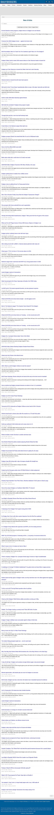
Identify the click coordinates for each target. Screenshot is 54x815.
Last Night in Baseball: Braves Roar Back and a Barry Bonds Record (19, 498)
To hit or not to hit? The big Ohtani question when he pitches (17, 588)
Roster (25, 5)
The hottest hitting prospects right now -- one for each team (16, 641)
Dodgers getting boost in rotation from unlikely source (15, 173)
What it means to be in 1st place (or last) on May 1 (14, 546)
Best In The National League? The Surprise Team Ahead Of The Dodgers (20, 306)
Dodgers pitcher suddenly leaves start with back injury (15, 233)
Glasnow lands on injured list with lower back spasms (15, 80)
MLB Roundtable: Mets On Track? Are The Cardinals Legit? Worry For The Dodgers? (23, 51)
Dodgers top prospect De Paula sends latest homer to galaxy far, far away (20, 450)
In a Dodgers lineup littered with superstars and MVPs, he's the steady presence (21, 526)
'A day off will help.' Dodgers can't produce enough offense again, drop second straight (23, 662)
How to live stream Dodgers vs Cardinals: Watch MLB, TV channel (18, 488)
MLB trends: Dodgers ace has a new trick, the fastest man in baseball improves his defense (24, 679)
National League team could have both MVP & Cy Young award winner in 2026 (21, 261)
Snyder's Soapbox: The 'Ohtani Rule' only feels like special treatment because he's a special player (26, 748)
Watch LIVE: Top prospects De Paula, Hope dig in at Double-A (17, 775)
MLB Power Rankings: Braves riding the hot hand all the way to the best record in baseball (24, 376)
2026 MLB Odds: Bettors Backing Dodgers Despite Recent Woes (18, 346)
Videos (29, 27)
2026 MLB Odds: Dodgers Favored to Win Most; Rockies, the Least (18, 164)
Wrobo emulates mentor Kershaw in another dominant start (16, 434)
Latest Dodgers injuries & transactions (11, 272)
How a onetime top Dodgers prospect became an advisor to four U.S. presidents (21, 385)
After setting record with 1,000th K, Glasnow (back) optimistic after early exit (20, 244)
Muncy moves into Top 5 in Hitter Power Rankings (14, 630)
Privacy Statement (29, 813)
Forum (13, 5)
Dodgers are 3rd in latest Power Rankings (12, 395)
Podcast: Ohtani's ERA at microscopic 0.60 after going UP (16, 768)
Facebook (46, 2)
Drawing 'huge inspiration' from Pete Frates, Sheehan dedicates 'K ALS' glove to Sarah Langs (25, 480)
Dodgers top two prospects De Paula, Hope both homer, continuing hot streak (21, 738)
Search (52, 2)
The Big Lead (11, 127)
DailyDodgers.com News (22, 27)
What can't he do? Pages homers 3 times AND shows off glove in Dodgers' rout (21, 223)
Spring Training (38, 5)
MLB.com (10, 43)
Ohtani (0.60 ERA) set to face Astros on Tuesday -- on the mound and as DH (21, 315)
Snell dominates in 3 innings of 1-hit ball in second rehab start (17, 709)
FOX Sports (10, 53)
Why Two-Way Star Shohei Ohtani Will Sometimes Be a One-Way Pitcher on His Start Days (24, 651)
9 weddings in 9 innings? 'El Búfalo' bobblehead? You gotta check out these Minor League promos (26, 567)
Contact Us (23, 813)
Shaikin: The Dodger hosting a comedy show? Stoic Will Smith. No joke (19, 609)
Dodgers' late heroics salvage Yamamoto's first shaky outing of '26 (18, 789)
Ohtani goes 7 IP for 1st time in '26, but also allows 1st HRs (16, 251)
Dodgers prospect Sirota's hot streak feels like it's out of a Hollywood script (20, 136)
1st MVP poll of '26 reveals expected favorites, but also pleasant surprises (20, 288)
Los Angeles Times (12, 32)
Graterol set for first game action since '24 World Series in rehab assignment (21, 470)
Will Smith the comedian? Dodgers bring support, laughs (16, 105)
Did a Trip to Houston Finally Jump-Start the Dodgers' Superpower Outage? (20, 194)
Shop (45, 5)
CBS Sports (10, 62)
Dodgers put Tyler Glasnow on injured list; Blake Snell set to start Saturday (20, 69)
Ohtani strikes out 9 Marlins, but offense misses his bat (15, 720)
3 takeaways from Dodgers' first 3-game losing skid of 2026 (16, 509)
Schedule (19, 5)
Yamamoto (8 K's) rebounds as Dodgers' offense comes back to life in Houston (21, 406)
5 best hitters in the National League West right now (14, 126)
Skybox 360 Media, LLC (25, 801)
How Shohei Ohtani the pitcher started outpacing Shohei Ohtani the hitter (20, 441)
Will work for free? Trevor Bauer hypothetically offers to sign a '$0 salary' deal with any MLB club (25, 87)
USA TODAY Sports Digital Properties (42, 801)
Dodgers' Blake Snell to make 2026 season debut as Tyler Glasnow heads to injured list (23, 60)
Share (49, 2)
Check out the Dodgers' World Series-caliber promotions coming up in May (20, 599)
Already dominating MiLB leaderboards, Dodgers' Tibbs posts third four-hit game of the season (25, 215)
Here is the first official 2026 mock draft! (11, 147)
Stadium (30, 5)
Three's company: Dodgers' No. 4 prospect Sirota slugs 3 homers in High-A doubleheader (24, 556)
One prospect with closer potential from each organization (16, 205)
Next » (51, 795)
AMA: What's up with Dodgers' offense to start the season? (16, 366)
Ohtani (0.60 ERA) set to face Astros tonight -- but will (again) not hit (18, 298)
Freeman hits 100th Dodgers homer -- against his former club (17, 41)
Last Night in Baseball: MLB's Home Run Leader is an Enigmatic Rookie (19, 757)
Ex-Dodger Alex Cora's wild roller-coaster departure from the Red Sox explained (21, 516)
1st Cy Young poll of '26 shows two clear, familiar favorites (16, 690)
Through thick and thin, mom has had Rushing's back (15, 115)
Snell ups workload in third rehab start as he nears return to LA (17, 424)
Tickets (50, 5)
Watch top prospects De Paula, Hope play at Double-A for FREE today (19, 281)
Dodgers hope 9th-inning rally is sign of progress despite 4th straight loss (20, 461)
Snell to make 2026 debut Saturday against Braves (14, 97)
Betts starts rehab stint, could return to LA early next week (16, 157)
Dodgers (9, 2)
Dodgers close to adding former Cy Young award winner (15, 184)
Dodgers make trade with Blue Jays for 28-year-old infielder (16, 727)
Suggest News (35, 27)
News (9, 5)
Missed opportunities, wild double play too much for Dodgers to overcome (20, 672)
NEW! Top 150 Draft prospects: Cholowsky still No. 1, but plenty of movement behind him (24, 535)
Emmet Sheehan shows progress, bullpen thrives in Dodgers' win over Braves (21, 30)
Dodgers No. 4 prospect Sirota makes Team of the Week (16, 336)
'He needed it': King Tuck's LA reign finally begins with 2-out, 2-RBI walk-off (20, 782)
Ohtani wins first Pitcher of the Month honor (12, 355)
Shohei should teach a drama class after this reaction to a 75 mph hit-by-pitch (21, 413)
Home (3, 5)
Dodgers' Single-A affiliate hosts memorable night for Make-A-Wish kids (19, 620)
